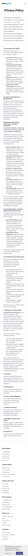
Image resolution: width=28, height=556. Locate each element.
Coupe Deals (5, 502)
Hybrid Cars (5, 490)
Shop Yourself (6, 454)
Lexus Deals (5, 476)
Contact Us (5, 537)
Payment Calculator (7, 516)
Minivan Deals (6, 504)
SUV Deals (5, 484)
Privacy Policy (6, 532)
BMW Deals (5, 468)
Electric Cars (5, 488)
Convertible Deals (7, 507)
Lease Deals (5, 456)
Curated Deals (6, 451)
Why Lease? (5, 521)
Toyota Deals (6, 470)
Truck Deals (5, 486)
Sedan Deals (5, 492)
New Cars (5, 460)
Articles (4, 523)
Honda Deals (5, 472)
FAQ (3, 518)
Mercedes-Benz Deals (8, 474)
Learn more (8, 553)
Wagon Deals (6, 509)
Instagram (5, 539)
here (5, 437)
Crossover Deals (6, 500)
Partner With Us (6, 525)
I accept (19, 553)
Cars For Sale (6, 458)
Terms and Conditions (8, 535)
